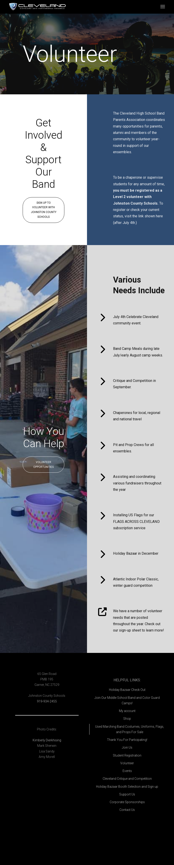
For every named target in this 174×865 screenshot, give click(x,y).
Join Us (127, 747)
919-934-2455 (47, 701)
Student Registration (127, 755)
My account (127, 711)
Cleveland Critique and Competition (127, 778)
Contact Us (127, 810)
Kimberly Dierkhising (47, 740)
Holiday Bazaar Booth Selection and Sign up (127, 786)
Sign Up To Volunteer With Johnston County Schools (43, 209)
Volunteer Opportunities (43, 465)
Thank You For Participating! (127, 740)
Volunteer (127, 763)
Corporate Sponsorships (127, 802)
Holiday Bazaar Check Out (127, 690)
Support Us (127, 794)
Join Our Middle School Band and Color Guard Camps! (127, 700)
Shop (127, 718)
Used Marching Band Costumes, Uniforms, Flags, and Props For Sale (129, 729)
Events (127, 771)
